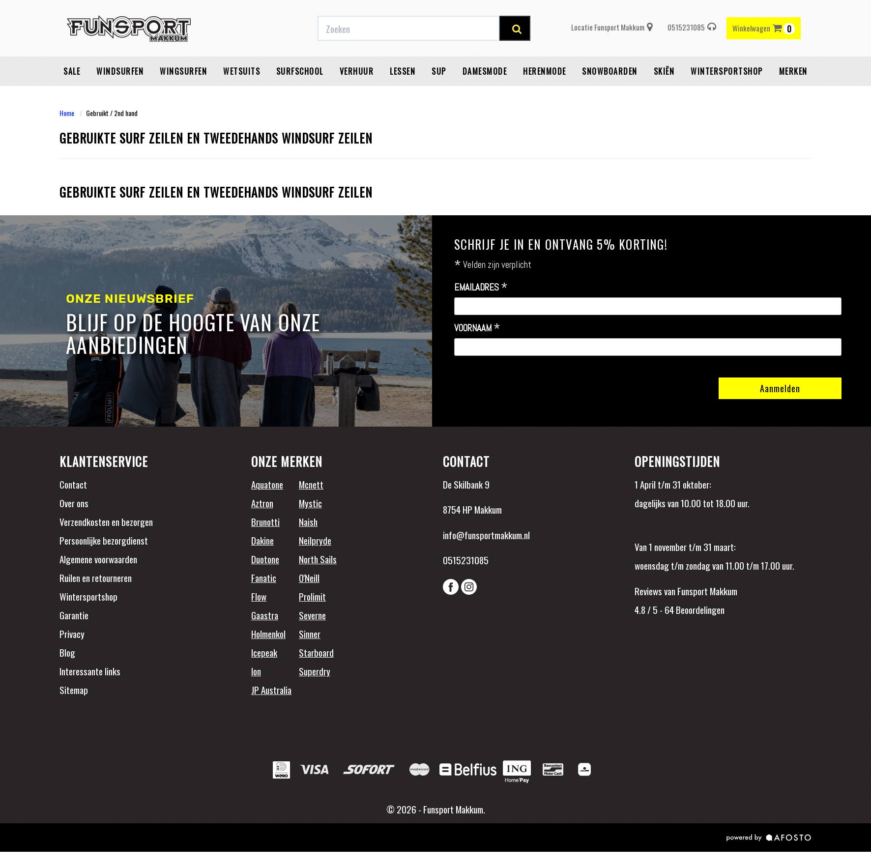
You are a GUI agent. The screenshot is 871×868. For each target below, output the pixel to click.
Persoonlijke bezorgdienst (103, 540)
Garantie (73, 615)
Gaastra (264, 615)
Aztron (262, 503)
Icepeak (264, 652)
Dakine (262, 540)
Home (66, 113)
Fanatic (263, 577)
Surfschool (299, 96)
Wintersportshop (88, 596)
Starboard (316, 652)
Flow (258, 596)
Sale (71, 96)
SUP (439, 96)
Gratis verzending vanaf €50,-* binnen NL (253, 11)
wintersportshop (727, 96)
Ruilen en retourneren (95, 577)
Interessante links (89, 671)
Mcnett (311, 484)
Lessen (402, 96)
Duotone (265, 559)
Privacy (72, 633)
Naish (308, 521)
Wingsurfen (183, 96)
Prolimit (312, 596)
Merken (793, 96)
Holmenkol (268, 633)
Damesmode (485, 96)
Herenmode (544, 96)
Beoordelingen (699, 609)
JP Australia (271, 689)
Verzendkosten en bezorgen (106, 521)
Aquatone (267, 484)
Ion (256, 671)
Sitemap (73, 689)
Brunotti (265, 521)
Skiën (664, 96)
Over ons (73, 503)
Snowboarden (610, 96)
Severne (312, 615)
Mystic (310, 503)
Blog (67, 652)
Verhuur (357, 96)
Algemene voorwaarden (98, 559)
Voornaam (477, 328)
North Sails (318, 559)
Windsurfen (120, 96)
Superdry (314, 671)
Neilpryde (315, 540)
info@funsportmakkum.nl (486, 535)
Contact (73, 484)
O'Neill (309, 577)
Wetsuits (241, 96)
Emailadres (481, 287)
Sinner (309, 633)
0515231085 (692, 51)
